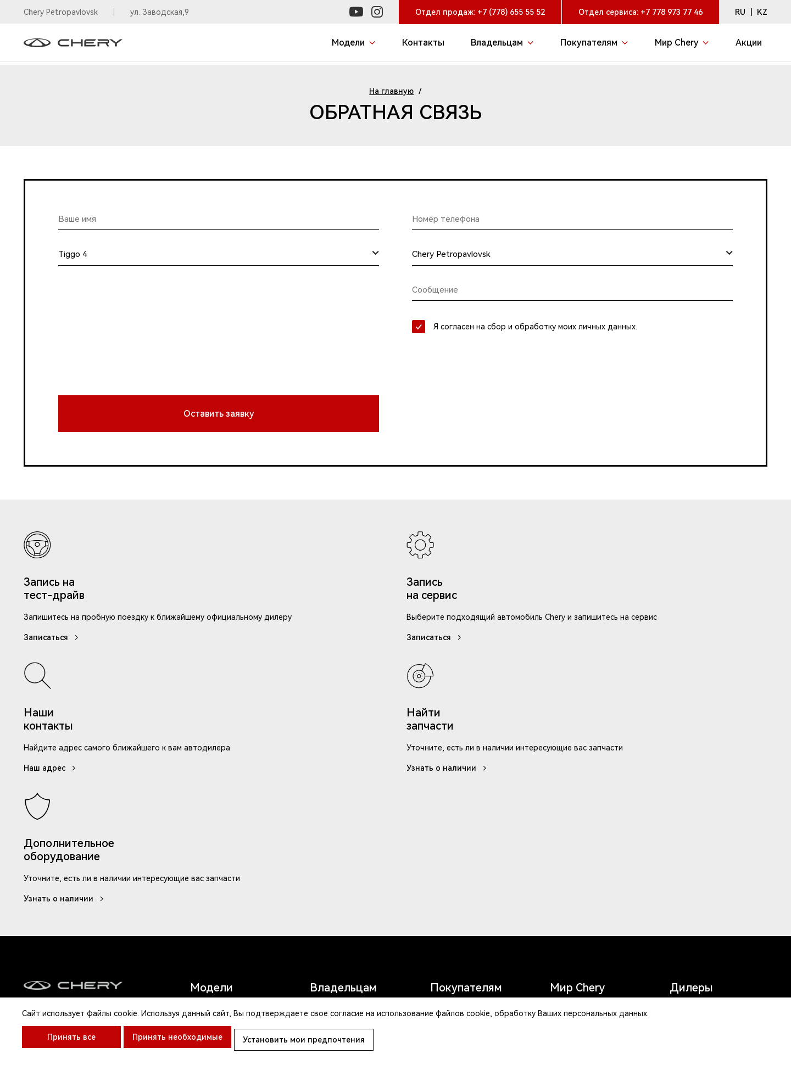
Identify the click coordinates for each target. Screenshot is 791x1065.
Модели (211, 755)
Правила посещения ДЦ (410, 999)
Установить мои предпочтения (320, 1043)
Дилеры (691, 755)
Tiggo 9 (207, 800)
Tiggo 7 (207, 818)
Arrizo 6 (209, 782)
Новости (569, 782)
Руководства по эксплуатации (344, 806)
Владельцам (343, 755)
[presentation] (141, 350)
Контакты (571, 800)
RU (740, 12)
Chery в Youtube (583, 836)
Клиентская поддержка (296, 999)
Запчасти (329, 848)
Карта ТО (329, 830)
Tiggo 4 (207, 836)
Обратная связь (343, 866)
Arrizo (209, 901)
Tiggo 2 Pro (217, 854)
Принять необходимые (186, 1043)
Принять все (71, 1043)
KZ (762, 12)
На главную (391, 91)
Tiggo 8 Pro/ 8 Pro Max (232, 877)
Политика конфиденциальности (539, 999)
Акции (686, 779)
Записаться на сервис (356, 782)
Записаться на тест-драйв (473, 819)
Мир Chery (577, 755)
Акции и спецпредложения (470, 788)
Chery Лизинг (459, 843)
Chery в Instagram (587, 818)
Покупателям (466, 755)
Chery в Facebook (586, 854)
